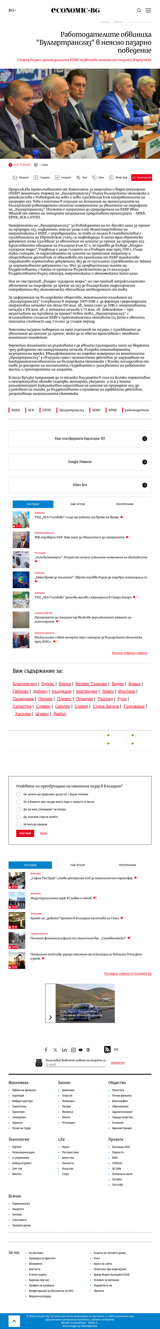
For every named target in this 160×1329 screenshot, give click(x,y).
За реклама (36, 1253)
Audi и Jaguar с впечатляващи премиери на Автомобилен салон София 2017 (81, 1015)
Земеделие (19, 1117)
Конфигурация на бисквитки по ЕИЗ (51, 1291)
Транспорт (18, 1112)
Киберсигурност (22, 1163)
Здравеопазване (122, 1112)
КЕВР (96, 410)
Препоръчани (124, 504)
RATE (115, 1158)
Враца (135, 683)
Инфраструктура (22, 1101)
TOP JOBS (117, 1185)
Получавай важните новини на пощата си (76, 1060)
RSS (111, 1050)
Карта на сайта (103, 1264)
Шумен (42, 713)
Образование (120, 1106)
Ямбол (59, 713)
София (81, 706)
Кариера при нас (39, 1280)
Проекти (115, 1139)
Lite (61, 1139)
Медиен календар (40, 1296)
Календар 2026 (121, 1147)
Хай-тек (17, 1168)
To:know (17, 1214)
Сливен (43, 706)
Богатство (68, 1158)
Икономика (19, 1083)
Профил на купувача (41, 1285)
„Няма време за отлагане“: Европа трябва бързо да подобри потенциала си (91, 579)
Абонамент (35, 1264)
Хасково (23, 713)
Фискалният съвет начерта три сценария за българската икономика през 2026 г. (88, 639)
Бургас (47, 683)
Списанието (19, 1220)
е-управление (20, 1158)
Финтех (16, 1174)
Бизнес (64, 1083)
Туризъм (17, 1123)
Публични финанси (44, 532)
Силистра (22, 706)
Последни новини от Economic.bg (127, 973)
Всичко (15, 1196)
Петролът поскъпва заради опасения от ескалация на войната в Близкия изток (86, 956)
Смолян (62, 706)
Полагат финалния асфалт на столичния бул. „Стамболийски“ (80, 938)
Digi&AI (16, 1147)
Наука (65, 1147)
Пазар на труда (21, 1128)
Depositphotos (89, 1326)
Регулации (40, 552)
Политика (40, 572)
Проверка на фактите (42, 1258)
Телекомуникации (23, 1152)
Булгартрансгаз (71, 410)
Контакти (34, 1269)
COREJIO (117, 1163)
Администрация (122, 1128)
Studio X (92, 1322)
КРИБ (113, 410)
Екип (97, 1258)
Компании (40, 512)
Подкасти (118, 1152)
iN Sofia (116, 1168)
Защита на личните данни (110, 1253)
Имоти (66, 1117)
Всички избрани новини (129, 653)
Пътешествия (70, 1152)
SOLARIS (117, 1179)
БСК (31, 410)
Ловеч (108, 691)
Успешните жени (122, 1174)
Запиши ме (118, 1062)
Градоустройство (43, 613)
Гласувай (25, 833)
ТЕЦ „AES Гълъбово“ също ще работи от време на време (79, 517)
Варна (65, 683)
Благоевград (25, 683)
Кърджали (62, 691)
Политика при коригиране (110, 1269)
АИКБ (15, 410)
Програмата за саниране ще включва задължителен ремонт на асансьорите (83, 619)
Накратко (18, 1209)
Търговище (134, 706)
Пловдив (84, 698)
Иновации (35, 873)
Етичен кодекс (38, 1274)
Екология (118, 1123)
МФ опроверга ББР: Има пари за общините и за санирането (82, 537)
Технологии (19, 1139)
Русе (122, 698)
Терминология (21, 1203)
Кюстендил (87, 691)
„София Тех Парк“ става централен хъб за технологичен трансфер (84, 878)
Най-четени (78, 504)
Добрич (40, 691)
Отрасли (67, 1095)
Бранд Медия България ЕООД (111, 1274)
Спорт (65, 1174)
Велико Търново (91, 683)
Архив (43, 833)
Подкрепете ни (103, 1285)
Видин (118, 683)
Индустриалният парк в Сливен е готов (63, 898)
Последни (33, 504)
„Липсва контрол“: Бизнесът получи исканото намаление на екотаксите (91, 559)
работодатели (137, 410)
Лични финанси (122, 1095)
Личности (68, 1163)
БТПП (46, 410)
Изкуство (67, 1168)
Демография (120, 1101)
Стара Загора (106, 706)
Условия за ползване (106, 1280)
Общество (117, 1083)
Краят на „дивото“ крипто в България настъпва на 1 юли (77, 918)
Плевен (64, 698)
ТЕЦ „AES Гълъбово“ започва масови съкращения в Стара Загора (86, 597)
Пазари (66, 1106)
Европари (18, 1095)
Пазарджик (23, 698)
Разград (105, 698)
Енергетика (19, 1106)
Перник (45, 698)
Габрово (21, 691)
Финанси (67, 1112)
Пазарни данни (21, 1225)
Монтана (126, 691)
